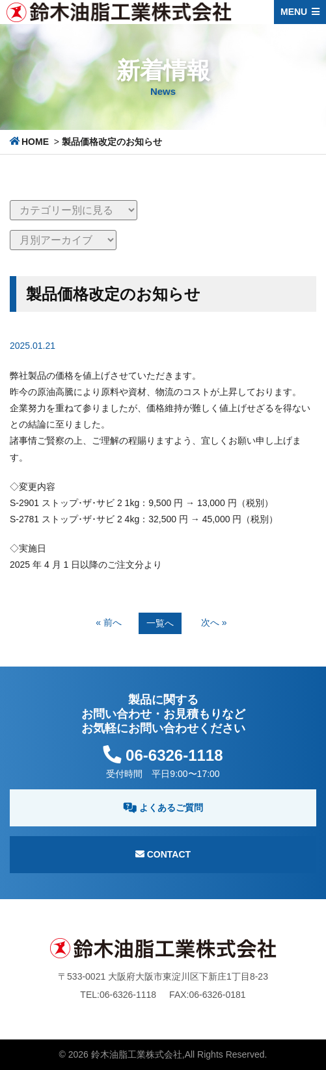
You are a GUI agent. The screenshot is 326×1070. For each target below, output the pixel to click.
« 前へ (109, 622)
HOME (35, 141)
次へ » (214, 622)
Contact (163, 854)
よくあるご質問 (163, 807)
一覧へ (160, 623)
